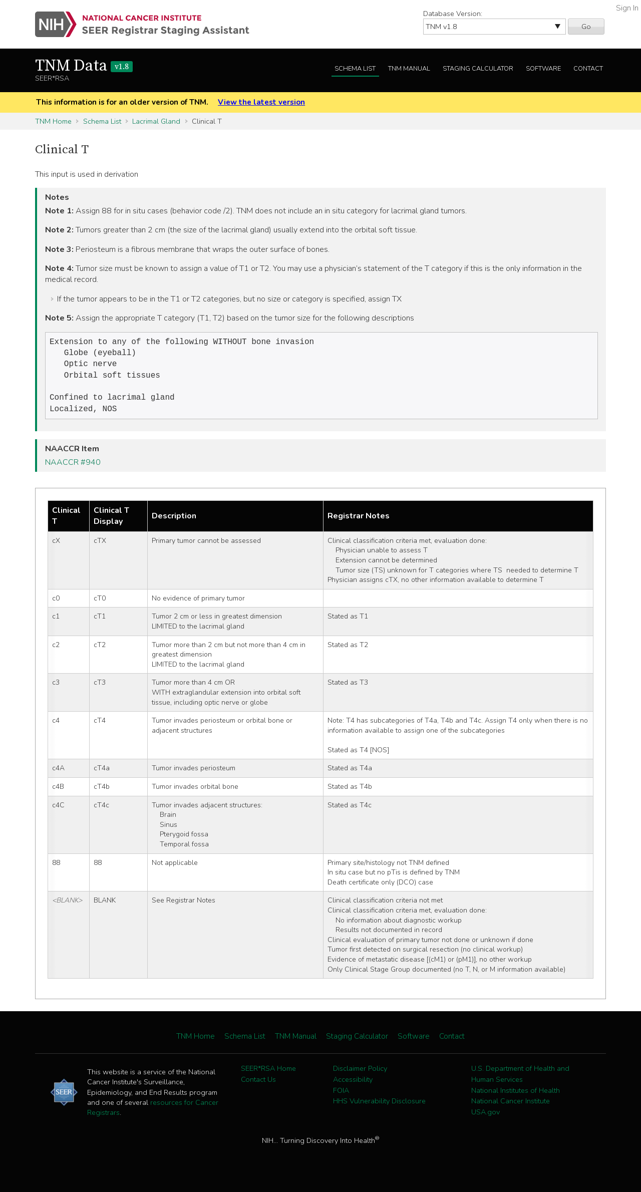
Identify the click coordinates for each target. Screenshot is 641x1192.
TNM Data (84, 66)
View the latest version (261, 102)
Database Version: (452, 14)
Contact (588, 68)
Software (543, 68)
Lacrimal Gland (156, 121)
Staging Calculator (478, 68)
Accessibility (353, 1086)
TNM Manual (409, 68)
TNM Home (53, 121)
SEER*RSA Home (268, 1075)
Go (586, 27)
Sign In (627, 8)
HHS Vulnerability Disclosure (379, 1108)
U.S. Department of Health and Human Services (520, 1080)
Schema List (355, 68)
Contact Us (258, 1086)
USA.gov (485, 1119)
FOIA (341, 1097)
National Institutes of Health (515, 1097)
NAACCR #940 (73, 469)
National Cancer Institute (510, 1108)
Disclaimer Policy (360, 1075)
